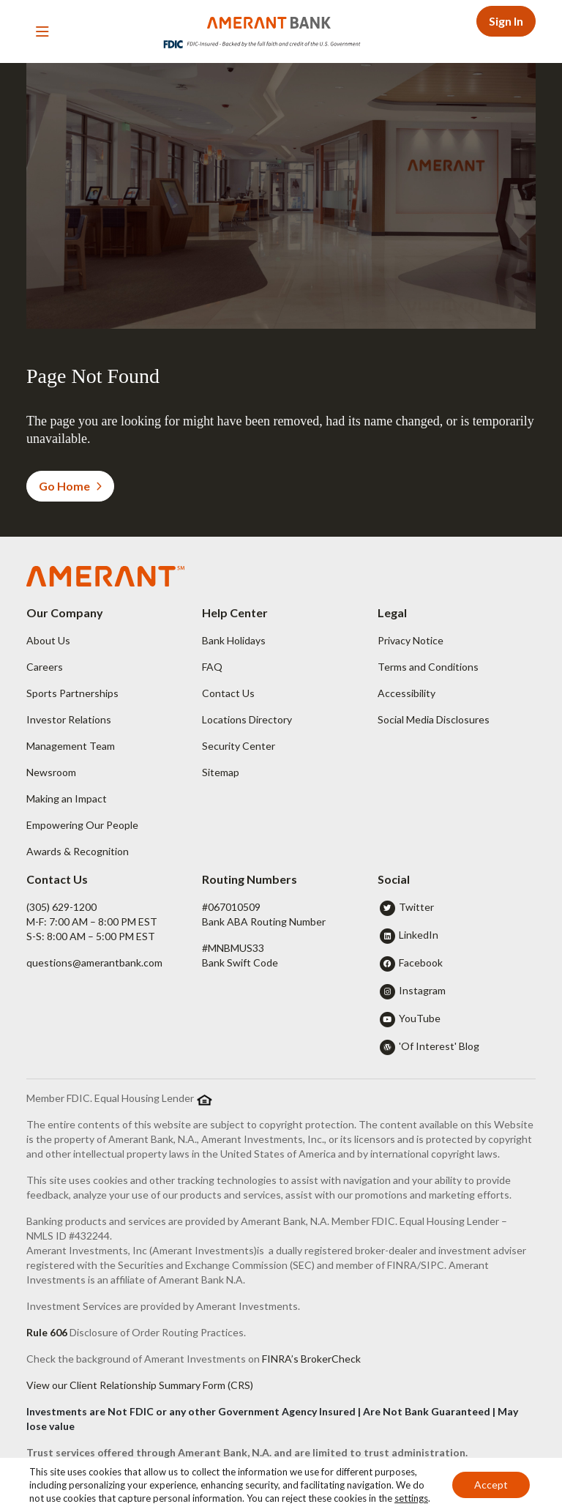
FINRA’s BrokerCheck (311, 1358)
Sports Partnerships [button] (72, 693)
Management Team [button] (70, 746)
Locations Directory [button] (247, 719)
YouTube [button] (420, 1018)
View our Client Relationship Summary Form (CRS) (139, 1385)
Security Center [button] (238, 746)
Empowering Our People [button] (82, 825)
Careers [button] (44, 666)
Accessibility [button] (406, 693)
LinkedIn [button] (418, 934)
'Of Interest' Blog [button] (439, 1046)
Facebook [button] (421, 962)
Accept (491, 1484)
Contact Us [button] (228, 693)
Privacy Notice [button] (410, 640)
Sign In (506, 21)
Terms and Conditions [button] (428, 666)
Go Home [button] (70, 486)
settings (411, 1498)
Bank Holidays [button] (234, 640)
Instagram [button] (422, 990)
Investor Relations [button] (68, 719)
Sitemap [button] (220, 772)
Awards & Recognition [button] (77, 851)
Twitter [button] (416, 907)
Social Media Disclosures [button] (434, 719)
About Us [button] (48, 640)
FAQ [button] (212, 666)
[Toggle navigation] (42, 31)
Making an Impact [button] (66, 798)
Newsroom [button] (51, 772)
